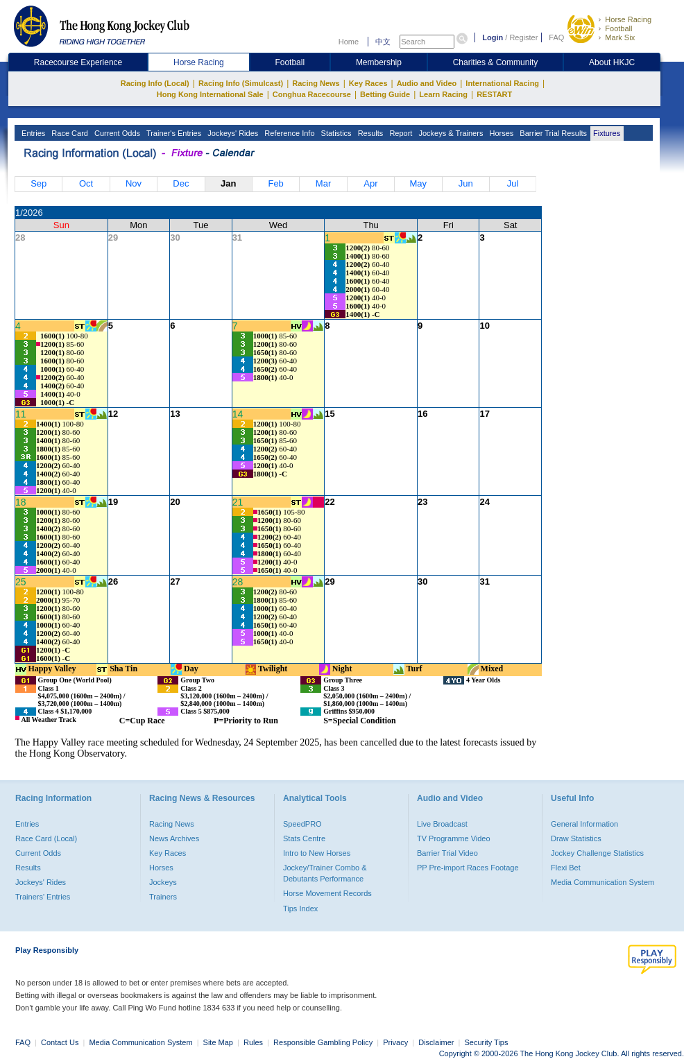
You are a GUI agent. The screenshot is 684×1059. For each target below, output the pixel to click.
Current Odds (116, 133)
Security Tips (486, 1042)
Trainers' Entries (42, 897)
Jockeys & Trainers (449, 133)
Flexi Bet (566, 867)
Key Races (368, 83)
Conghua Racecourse (312, 94)
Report (399, 133)
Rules (254, 1042)
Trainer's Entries (172, 133)
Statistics (335, 133)
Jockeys (163, 882)
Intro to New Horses (316, 853)
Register (523, 37)
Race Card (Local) (46, 838)
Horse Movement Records (327, 893)
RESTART (494, 94)
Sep (38, 183)
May (418, 183)
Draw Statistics (576, 838)
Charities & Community (495, 62)
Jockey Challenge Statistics (597, 853)
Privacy (395, 1042)
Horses (500, 133)
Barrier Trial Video (447, 853)
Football (618, 28)
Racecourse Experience (78, 62)
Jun (466, 183)
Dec (181, 183)
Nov (134, 183)
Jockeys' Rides (231, 133)
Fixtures (605, 133)
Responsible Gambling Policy (323, 1042)
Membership (379, 62)
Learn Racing (443, 94)
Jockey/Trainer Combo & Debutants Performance (325, 873)
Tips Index (300, 908)
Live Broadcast (442, 824)
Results (370, 133)
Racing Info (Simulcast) (240, 83)
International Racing (502, 83)
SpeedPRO (302, 824)
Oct (86, 183)
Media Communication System (602, 882)
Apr (370, 183)
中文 (383, 41)
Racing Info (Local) (155, 83)
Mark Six (620, 37)
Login (492, 37)
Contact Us (59, 1042)
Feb (275, 183)
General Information (584, 824)
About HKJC (612, 62)
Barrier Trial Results (552, 133)
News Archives (174, 838)
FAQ (556, 37)
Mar (323, 183)
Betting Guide (385, 94)
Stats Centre (304, 838)
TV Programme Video (453, 838)
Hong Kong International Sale (210, 94)
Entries (32, 133)
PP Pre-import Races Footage (468, 867)
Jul (513, 183)
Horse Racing (628, 19)
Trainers (163, 897)
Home (349, 41)
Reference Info (288, 133)
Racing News (315, 83)
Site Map (218, 1042)
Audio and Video (427, 83)
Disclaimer (436, 1042)
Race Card (68, 133)
